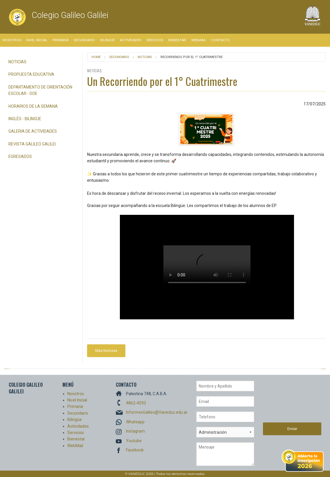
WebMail (198, 40)
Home (96, 57)
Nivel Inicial (36, 40)
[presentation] (287, 401)
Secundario (84, 40)
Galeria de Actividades (32, 131)
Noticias (17, 62)
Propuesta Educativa (31, 74)
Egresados (20, 156)
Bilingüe (107, 40)
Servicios (154, 40)
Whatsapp (135, 422)
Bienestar (177, 40)
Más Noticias (106, 350)
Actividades (130, 40)
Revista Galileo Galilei (32, 144)
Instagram (135, 431)
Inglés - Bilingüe (24, 118)
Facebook (135, 450)
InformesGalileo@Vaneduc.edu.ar (156, 412)
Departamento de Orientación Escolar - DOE (40, 90)
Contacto (220, 40)
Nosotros (12, 40)
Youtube (134, 440)
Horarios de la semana (33, 106)
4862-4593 (136, 403)
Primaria (60, 40)
